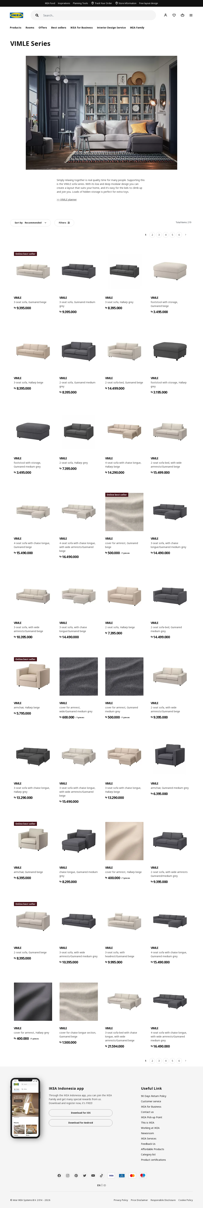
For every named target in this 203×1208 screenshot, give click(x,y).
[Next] (186, 235)
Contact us (147, 1112)
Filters (64, 222)
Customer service (151, 1101)
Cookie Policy (185, 1200)
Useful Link (151, 1088)
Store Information (127, 3)
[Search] (99, 15)
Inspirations (64, 3)
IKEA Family (137, 27)
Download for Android (80, 1122)
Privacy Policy (121, 1200)
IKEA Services (148, 1138)
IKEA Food (50, 3)
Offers (43, 27)
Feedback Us (148, 1143)
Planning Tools (80, 3)
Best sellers (58, 27)
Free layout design (148, 3)
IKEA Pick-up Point (151, 1117)
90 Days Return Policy (153, 1096)
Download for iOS (80, 1112)
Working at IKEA (150, 1128)
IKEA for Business (81, 27)
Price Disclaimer (139, 1200)
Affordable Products (152, 1149)
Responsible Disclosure (163, 1200)
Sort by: (28, 222)
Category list (148, 1154)
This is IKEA (147, 1122)
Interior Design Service (111, 27)
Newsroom (147, 1133)
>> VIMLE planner (67, 199)
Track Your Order (103, 3)
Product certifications (153, 1159)
